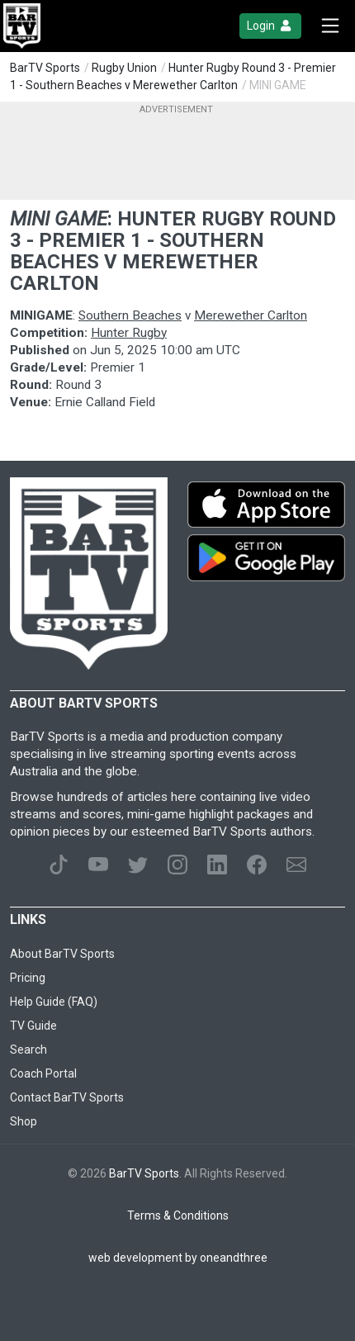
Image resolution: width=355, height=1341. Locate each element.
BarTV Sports (45, 67)
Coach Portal (43, 1073)
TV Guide (33, 1025)
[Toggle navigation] (330, 26)
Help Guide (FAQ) (53, 1001)
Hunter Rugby (129, 332)
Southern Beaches (130, 315)
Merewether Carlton (250, 315)
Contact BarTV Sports (67, 1097)
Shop (23, 1121)
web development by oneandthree (177, 1257)
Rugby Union (124, 67)
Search (28, 1049)
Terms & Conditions (178, 1215)
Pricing (27, 977)
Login (270, 26)
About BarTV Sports (62, 953)
